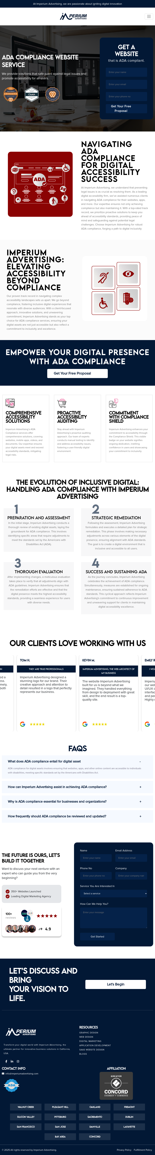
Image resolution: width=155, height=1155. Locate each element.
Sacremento (94, 1116)
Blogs (83, 1054)
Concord (94, 1136)
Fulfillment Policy (143, 1150)
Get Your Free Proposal (129, 108)
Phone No (86, 868)
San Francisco (26, 1126)
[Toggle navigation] (149, 16)
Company (121, 868)
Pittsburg (60, 1116)
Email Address (123, 850)
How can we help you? (94, 904)
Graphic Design (88, 1032)
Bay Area (60, 1136)
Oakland (94, 1107)
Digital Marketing (90, 1041)
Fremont (129, 1107)
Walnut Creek (26, 1107)
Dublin (129, 1116)
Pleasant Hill (60, 1107)
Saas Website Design (91, 1049)
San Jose (60, 1126)
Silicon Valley (25, 1116)
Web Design (86, 1037)
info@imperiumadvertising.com (21, 1073)
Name (83, 850)
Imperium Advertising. (45, 1150)
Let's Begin (115, 984)
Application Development (95, 1045)
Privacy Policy (124, 1150)
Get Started (97, 936)
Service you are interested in (97, 886)
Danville (94, 1126)
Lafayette (129, 1126)
